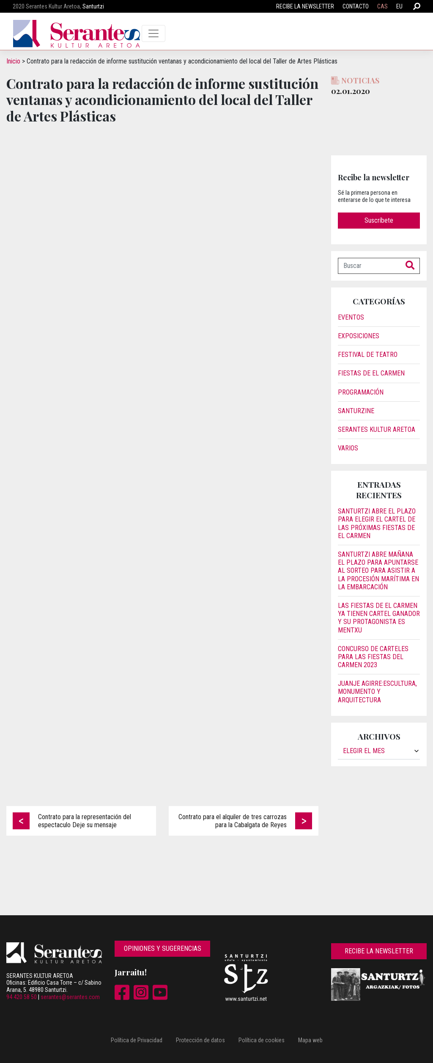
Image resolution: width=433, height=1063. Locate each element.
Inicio (13, 61)
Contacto (356, 6)
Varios (348, 448)
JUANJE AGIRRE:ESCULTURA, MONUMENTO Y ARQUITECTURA (377, 691)
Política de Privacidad (136, 1040)
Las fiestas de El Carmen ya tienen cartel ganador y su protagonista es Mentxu (379, 618)
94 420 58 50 (21, 997)
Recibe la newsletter (305, 6)
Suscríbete (378, 220)
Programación (361, 392)
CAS (382, 6)
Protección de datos (200, 1040)
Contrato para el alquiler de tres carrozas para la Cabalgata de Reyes (232, 821)
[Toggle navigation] (153, 33)
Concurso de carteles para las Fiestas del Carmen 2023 (373, 657)
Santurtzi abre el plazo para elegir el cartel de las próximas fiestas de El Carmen (377, 523)
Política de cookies (261, 1040)
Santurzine (356, 411)
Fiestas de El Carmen (371, 373)
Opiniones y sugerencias (162, 948)
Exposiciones (358, 336)
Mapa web (310, 1040)
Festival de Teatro (367, 355)
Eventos (351, 317)
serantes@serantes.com (70, 997)
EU (399, 6)
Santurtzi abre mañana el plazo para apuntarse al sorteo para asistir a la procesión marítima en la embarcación (378, 570)
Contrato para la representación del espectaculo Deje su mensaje (84, 821)
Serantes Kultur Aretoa (376, 429)
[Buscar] (369, 266)
